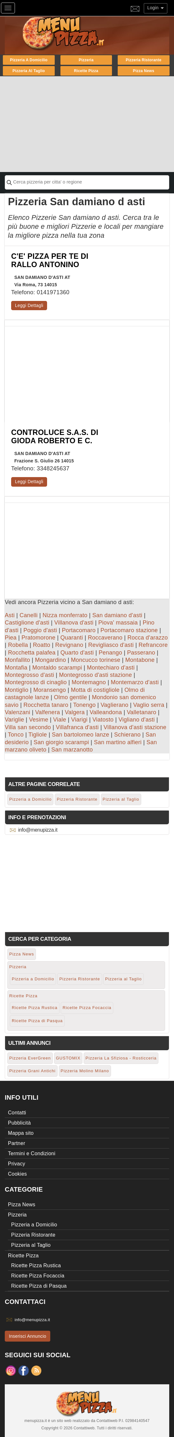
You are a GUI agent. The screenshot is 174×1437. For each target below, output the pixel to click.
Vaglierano (114, 705)
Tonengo (84, 705)
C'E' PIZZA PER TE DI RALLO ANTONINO (49, 260)
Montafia (16, 667)
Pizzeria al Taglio (28, 71)
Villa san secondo (28, 727)
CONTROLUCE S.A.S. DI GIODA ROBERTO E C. (54, 436)
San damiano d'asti (117, 615)
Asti (10, 615)
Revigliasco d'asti (111, 645)
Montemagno (89, 682)
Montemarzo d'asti (135, 682)
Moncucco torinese (95, 660)
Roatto (41, 645)
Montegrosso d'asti (29, 675)
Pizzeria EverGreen (30, 1058)
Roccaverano (105, 637)
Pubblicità (19, 1123)
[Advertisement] (87, 124)
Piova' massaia (118, 622)
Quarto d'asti (77, 652)
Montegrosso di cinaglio (36, 682)
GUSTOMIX (68, 1058)
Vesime (38, 719)
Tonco (16, 734)
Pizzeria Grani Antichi (32, 1070)
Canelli (28, 615)
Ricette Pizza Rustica (35, 1007)
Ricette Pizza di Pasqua (37, 1020)
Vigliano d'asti (137, 719)
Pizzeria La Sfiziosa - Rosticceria (121, 1058)
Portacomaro (79, 630)
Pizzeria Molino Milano (85, 1070)
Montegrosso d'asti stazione (95, 675)
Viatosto (103, 719)
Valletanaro (141, 712)
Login (155, 7)
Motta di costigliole (95, 690)
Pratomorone (38, 637)
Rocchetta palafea (31, 652)
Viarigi (79, 719)
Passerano (141, 652)
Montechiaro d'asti (111, 667)
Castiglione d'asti (27, 622)
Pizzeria (86, 60)
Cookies (17, 1174)
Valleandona (106, 712)
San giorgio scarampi (61, 742)
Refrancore (153, 645)
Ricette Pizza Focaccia (87, 1007)
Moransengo (49, 690)
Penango (110, 652)
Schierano (127, 734)
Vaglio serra (148, 705)
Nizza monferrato (65, 615)
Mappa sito (21, 1133)
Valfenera (47, 712)
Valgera (75, 712)
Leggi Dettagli (29, 305)
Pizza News (143, 71)
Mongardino (50, 660)
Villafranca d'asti (77, 727)
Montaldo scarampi (57, 667)
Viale (59, 719)
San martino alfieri (118, 742)
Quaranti (71, 637)
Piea (11, 637)
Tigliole (37, 734)
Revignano (69, 645)
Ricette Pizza (86, 71)
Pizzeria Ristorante (143, 60)
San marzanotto (72, 749)
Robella (18, 645)
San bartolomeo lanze (80, 734)
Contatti (17, 1112)
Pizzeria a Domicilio (28, 60)
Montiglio (16, 690)
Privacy (16, 1163)
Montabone (140, 660)
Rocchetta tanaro (46, 705)
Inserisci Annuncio (27, 1336)
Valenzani (17, 712)
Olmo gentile (70, 697)
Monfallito (17, 660)
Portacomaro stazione (129, 630)
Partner (16, 1143)
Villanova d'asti (73, 622)
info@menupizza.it (37, 830)
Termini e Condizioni (31, 1153)
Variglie (14, 719)
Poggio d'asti (40, 630)
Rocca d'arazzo (147, 637)
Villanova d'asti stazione (135, 727)
